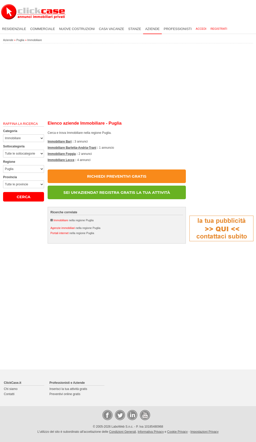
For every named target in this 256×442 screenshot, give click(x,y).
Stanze (134, 29)
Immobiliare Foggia (62, 154)
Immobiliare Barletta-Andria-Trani (72, 147)
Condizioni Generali (122, 432)
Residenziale (14, 29)
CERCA (23, 196)
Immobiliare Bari (60, 141)
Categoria (10, 131)
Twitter (119, 414)
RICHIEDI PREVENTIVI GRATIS (116, 176)
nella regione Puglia (74, 220)
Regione (9, 162)
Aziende (152, 29)
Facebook (107, 414)
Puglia (20, 40)
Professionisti (178, 29)
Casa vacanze (111, 29)
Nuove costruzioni (77, 29)
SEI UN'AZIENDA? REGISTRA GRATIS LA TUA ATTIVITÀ (116, 192)
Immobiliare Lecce (61, 160)
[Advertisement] (128, 82)
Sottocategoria (14, 146)
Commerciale (42, 29)
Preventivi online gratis (64, 394)
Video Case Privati (144, 414)
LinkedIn (131, 414)
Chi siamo (10, 389)
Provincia (10, 177)
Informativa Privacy (151, 432)
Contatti (9, 394)
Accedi (201, 28)
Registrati (218, 28)
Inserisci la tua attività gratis (68, 389)
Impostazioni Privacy (204, 432)
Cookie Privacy (177, 432)
